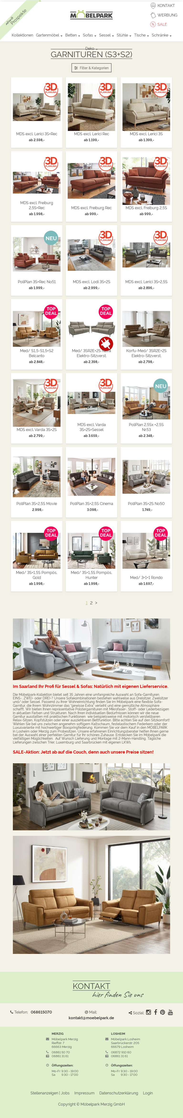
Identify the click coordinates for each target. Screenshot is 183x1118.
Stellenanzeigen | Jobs (50, 1092)
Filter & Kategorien (91, 67)
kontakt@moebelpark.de (91, 1017)
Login (148, 1092)
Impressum (84, 1092)
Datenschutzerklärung (118, 1092)
